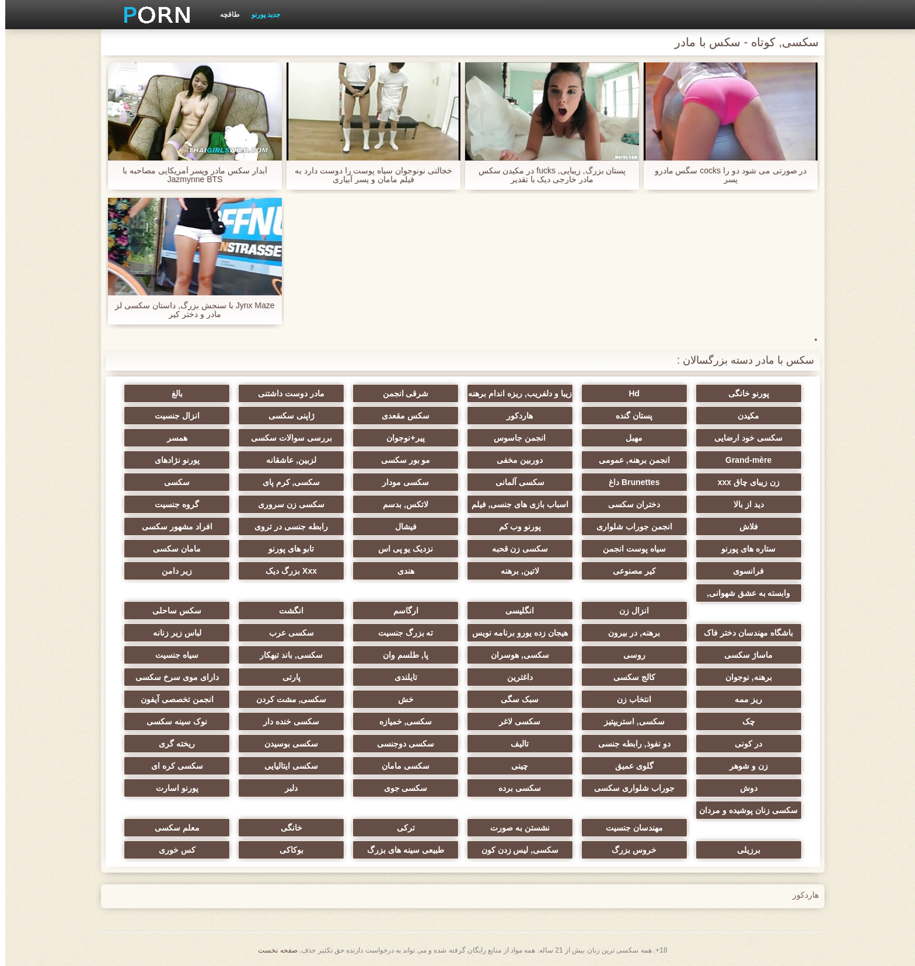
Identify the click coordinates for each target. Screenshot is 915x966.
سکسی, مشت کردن (286, 699)
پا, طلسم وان (400, 655)
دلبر (286, 788)
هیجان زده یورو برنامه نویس (515, 632)
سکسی (171, 482)
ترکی (401, 827)
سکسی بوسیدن (286, 743)
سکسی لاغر (514, 721)
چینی (514, 765)
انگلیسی (514, 610)
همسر (172, 437)
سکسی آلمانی (514, 482)
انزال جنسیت (171, 415)
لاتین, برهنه (514, 571)
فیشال (400, 526)
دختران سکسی (629, 504)
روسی (629, 655)
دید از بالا (743, 504)
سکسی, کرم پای (286, 482)
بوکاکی (286, 850)
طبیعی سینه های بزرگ (400, 850)
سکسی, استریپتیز (629, 721)
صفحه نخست (272, 950)
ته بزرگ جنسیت (400, 632)
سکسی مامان (400, 765)
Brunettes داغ (628, 482)
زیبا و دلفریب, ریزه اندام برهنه (514, 393)
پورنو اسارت (172, 788)
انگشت (286, 610)
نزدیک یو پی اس (400, 548)
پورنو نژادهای (171, 460)
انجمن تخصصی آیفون (171, 699)
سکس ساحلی (171, 610)
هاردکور (514, 415)
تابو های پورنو (286, 548)
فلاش (743, 526)
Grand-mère (743, 460)
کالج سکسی (629, 677)
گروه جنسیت (171, 504)
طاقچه (225, 15)
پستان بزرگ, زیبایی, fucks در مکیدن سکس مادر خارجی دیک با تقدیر (547, 175)
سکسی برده (514, 788)
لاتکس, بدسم (400, 504)
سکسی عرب (286, 632)
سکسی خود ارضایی (743, 437)
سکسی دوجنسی (400, 743)
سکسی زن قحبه (515, 548)
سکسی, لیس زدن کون (515, 850)
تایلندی (400, 677)
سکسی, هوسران (515, 655)
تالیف (514, 743)
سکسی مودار (400, 482)
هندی (400, 571)
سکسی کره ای (172, 765)
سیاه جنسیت (171, 655)
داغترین (515, 677)
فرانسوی (743, 571)
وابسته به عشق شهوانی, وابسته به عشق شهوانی (743, 595)
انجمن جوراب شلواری (629, 526)
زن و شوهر (743, 765)
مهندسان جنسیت (629, 827)
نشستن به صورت (514, 827)
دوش (743, 788)
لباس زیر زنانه (172, 632)
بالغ (171, 393)
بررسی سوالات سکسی (286, 437)
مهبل (628, 437)
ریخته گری (171, 743)
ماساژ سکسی (743, 655)
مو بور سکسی (400, 460)
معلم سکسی (171, 827)
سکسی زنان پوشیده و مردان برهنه (743, 812)
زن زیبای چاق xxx (743, 482)
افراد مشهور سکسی (172, 526)
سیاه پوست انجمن (629, 548)
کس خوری (171, 850)
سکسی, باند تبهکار (285, 655)
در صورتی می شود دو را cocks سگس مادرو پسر (725, 175)
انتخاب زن (629, 699)
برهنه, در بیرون (629, 632)
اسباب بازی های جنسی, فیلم (514, 504)
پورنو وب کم (515, 526)
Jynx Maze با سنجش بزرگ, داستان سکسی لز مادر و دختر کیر (189, 310)
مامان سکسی (171, 548)
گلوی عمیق (629, 765)
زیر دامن (171, 571)
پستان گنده (628, 415)
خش (400, 699)
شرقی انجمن (401, 393)
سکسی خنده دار (286, 721)
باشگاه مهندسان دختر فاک (743, 632)
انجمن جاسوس (514, 437)
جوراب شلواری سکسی (629, 788)
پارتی (286, 677)
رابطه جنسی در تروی (286, 526)
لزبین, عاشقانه (286, 460)
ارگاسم (400, 610)
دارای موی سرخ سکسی (172, 677)
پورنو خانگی (743, 393)
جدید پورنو (260, 15)
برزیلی (743, 850)
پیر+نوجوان (400, 437)
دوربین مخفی (514, 460)
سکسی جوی (400, 788)
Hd (628, 393)
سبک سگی (514, 699)
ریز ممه (743, 699)
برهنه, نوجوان (743, 677)
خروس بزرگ (628, 850)
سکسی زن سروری (286, 504)
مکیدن (743, 415)
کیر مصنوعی (629, 571)
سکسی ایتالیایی (286, 765)
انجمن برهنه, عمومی (629, 460)
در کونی (743, 743)
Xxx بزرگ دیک (286, 571)
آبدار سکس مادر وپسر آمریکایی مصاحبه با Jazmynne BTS (189, 175)
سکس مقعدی (400, 415)
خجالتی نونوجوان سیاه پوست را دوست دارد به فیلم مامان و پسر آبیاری (368, 175)
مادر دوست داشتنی (286, 393)
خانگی (286, 827)
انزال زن (629, 610)
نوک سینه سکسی (171, 721)
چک (743, 721)
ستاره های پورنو (743, 548)
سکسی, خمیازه (400, 721)
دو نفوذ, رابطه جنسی (629, 743)
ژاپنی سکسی (286, 415)
